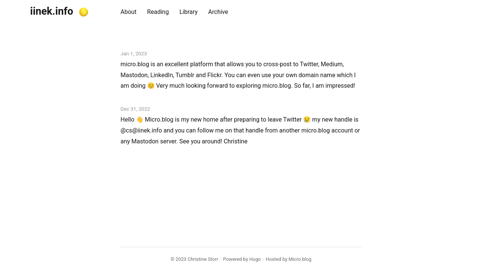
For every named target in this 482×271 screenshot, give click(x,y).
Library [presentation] (188, 11)
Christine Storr (203, 259)
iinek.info (51, 11)
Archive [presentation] (218, 11)
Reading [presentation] (158, 11)
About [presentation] (128, 11)
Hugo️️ (255, 259)
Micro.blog (299, 259)
